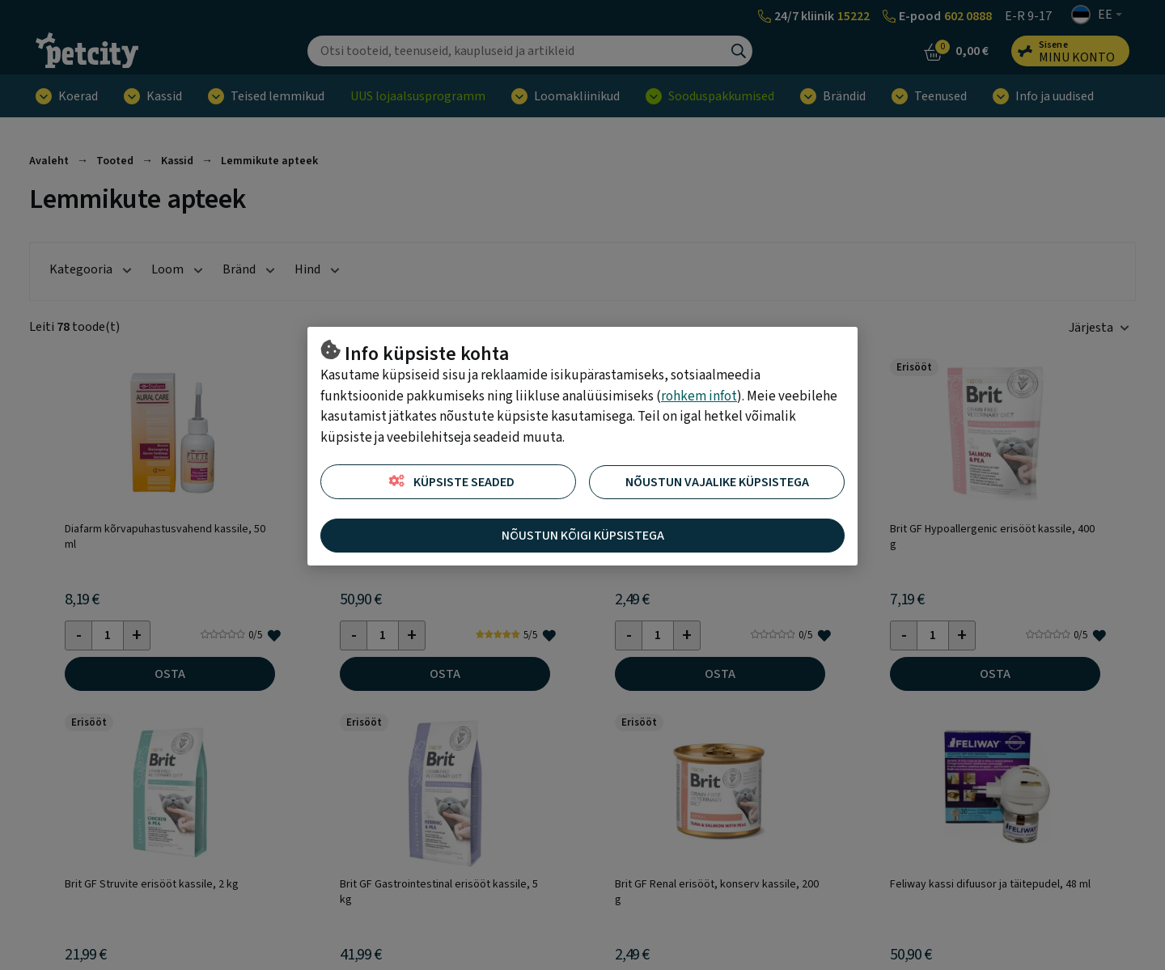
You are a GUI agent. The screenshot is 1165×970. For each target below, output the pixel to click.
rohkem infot (699, 396)
